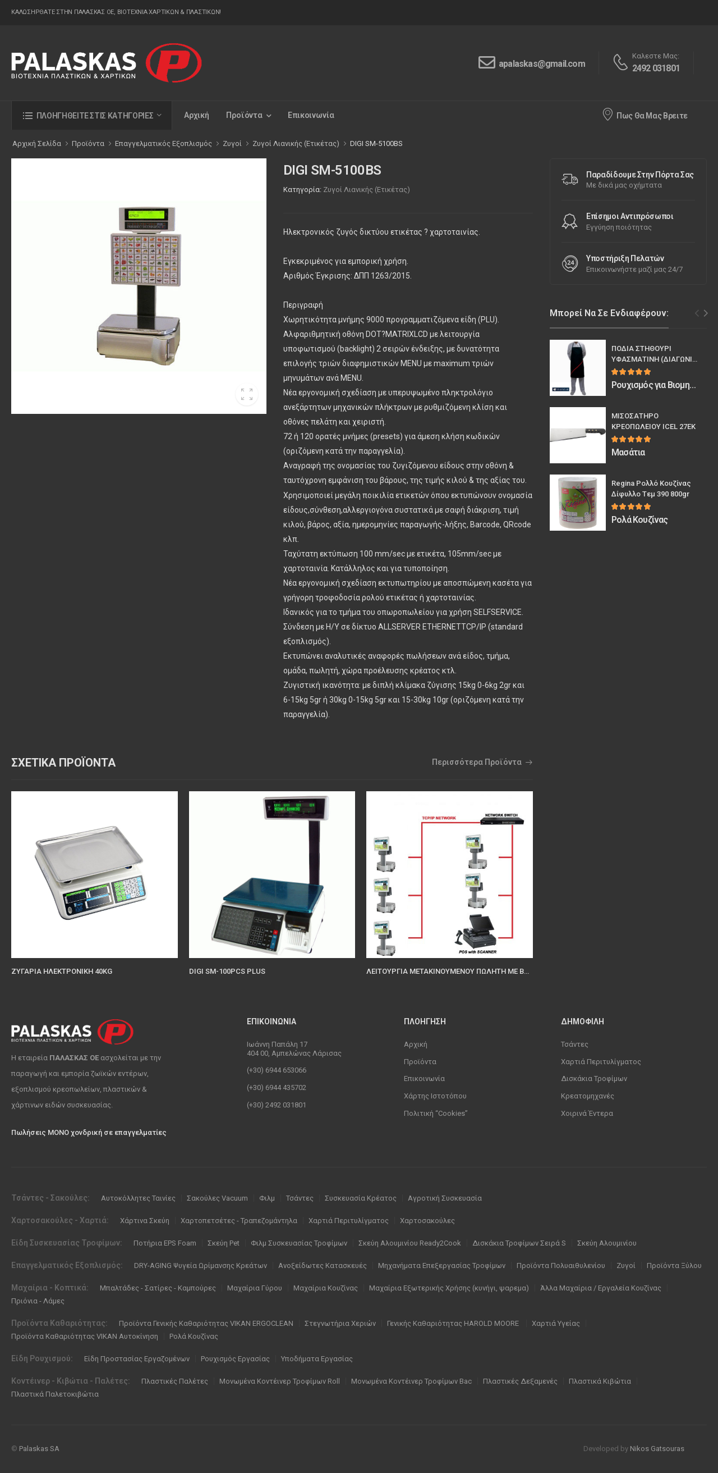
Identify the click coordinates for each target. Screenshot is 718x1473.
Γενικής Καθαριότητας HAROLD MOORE (454, 1323)
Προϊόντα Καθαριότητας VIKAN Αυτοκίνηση (84, 1336)
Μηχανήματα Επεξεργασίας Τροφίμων (441, 1265)
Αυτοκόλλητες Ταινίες (138, 1198)
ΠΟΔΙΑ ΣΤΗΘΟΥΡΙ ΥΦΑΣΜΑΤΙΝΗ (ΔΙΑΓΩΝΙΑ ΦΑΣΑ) (654, 359)
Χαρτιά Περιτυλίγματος (601, 1061)
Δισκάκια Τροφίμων (594, 1078)
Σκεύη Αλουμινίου (607, 1243)
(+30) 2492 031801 (276, 1105)
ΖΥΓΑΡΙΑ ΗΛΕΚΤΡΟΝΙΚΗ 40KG (61, 971)
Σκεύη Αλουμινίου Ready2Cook (409, 1243)
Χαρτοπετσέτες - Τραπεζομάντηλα (239, 1220)
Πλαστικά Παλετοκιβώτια (55, 1394)
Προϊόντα (244, 115)
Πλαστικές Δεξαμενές (520, 1381)
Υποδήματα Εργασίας (317, 1358)
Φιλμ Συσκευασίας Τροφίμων (299, 1243)
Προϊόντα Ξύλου (674, 1265)
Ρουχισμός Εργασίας (235, 1358)
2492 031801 (656, 68)
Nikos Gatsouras (657, 1448)
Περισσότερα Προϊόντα (477, 762)
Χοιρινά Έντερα (587, 1113)
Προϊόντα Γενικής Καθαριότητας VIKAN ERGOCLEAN (206, 1323)
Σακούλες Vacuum (217, 1198)
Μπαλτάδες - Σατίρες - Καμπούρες (158, 1288)
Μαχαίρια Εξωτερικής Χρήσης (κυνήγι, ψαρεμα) (449, 1288)
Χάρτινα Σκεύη (144, 1220)
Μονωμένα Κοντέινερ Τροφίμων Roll (279, 1381)
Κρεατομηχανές (587, 1096)
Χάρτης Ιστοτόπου (435, 1096)
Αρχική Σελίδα (36, 143)
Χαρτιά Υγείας (556, 1323)
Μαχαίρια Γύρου (254, 1288)
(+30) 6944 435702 (276, 1087)
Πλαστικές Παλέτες (174, 1381)
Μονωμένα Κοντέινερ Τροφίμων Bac (411, 1381)
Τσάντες (574, 1044)
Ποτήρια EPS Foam (165, 1243)
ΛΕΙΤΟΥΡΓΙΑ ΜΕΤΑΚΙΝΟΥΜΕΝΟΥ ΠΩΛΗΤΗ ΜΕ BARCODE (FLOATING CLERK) (491, 971)
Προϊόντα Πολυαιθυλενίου (561, 1265)
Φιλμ (267, 1198)
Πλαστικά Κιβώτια (600, 1381)
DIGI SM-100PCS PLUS (227, 971)
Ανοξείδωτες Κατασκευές (322, 1265)
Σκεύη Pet (224, 1243)
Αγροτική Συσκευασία (445, 1198)
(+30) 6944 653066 (276, 1070)
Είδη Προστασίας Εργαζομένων (137, 1358)
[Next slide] (706, 313)
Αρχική (196, 115)
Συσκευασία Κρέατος (361, 1198)
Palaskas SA (39, 1448)
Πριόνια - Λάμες (38, 1301)
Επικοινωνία (311, 115)
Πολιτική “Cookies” (436, 1113)
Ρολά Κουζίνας (193, 1336)
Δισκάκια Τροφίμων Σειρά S (519, 1243)
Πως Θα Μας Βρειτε (644, 114)
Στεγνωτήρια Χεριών (340, 1323)
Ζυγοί (626, 1265)
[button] (91, 115)
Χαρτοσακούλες (427, 1220)
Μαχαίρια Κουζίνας (325, 1288)
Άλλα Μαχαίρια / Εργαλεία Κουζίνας (600, 1288)
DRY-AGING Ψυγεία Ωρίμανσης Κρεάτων (200, 1265)
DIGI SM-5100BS (376, 143)
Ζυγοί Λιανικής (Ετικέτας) (366, 189)
